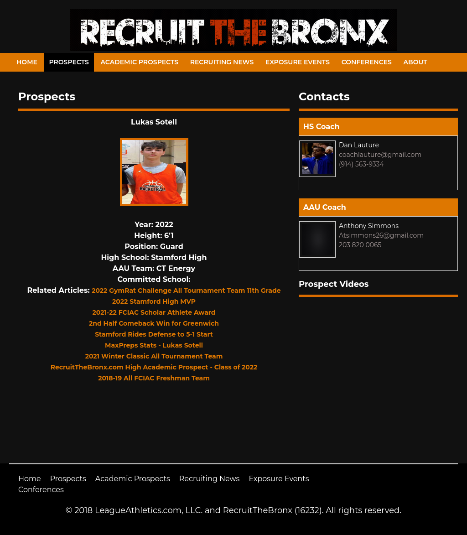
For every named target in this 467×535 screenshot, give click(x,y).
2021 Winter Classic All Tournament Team (154, 356)
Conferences (367, 62)
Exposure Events (297, 62)
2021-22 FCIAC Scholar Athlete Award (154, 312)
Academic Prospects (139, 62)
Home (26, 62)
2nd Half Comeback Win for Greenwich (154, 323)
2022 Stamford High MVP (154, 301)
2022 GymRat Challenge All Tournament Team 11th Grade (186, 290)
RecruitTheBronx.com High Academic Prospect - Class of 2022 (154, 367)
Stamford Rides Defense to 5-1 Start (154, 334)
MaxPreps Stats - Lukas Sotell (154, 345)
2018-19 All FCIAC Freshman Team (154, 378)
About (415, 62)
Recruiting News (222, 62)
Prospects (69, 62)
